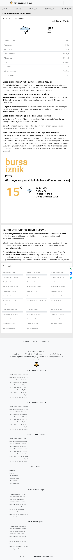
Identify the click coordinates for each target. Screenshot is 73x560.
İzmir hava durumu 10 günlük (18, 411)
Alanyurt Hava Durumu (9, 272)
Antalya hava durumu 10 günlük (19, 417)
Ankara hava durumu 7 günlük (18, 441)
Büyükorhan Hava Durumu (10, 277)
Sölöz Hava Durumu (32, 309)
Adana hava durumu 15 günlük (18, 390)
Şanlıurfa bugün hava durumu (18, 512)
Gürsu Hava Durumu (56, 282)
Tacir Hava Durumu (56, 309)
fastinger (12, 470)
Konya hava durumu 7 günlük (18, 451)
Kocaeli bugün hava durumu (18, 517)
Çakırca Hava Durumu (33, 323)
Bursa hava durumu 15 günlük (18, 382)
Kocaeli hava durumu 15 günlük (19, 397)
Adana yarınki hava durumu (18, 541)
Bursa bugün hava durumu (17, 501)
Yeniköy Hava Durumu (33, 319)
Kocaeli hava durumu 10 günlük (19, 429)
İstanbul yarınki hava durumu (18, 526)
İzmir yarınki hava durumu (17, 531)
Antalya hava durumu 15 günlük (19, 385)
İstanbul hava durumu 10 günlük (19, 406)
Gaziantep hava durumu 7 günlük (19, 459)
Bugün (5, 9)
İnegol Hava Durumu (9, 328)
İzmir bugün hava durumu (17, 499)
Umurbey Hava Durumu (57, 314)
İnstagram (45, 341)
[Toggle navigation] (60, 3)
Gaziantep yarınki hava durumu (19, 546)
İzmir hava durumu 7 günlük (18, 443)
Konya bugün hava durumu (17, 507)
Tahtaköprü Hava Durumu (10, 314)
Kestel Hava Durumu (56, 291)
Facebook (26, 341)
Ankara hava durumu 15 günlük (19, 377)
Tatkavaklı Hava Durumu (34, 314)
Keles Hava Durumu (32, 291)
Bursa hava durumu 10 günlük (18, 414)
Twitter (35, 341)
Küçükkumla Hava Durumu (58, 296)
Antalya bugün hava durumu (18, 504)
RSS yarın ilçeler (14, 483)
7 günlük (33, 9)
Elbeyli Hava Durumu (9, 282)
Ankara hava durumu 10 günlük (19, 409)
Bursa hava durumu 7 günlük (18, 446)
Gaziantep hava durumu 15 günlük (19, 395)
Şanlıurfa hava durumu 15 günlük (19, 392)
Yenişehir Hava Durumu (57, 319)
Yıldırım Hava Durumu (9, 323)
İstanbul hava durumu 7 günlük (18, 438)
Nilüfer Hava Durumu (9, 305)
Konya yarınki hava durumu (18, 538)
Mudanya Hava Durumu (10, 300)
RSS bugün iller (14, 475)
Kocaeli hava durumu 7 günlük (18, 461)
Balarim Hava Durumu (33, 272)
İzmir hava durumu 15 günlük (18, 380)
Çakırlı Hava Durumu (56, 323)
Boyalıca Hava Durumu (57, 272)
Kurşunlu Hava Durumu (33, 296)
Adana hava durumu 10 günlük (18, 422)
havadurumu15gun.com (43, 556)
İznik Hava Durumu (32, 328)
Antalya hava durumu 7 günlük (18, 448)
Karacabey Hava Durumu (58, 286)
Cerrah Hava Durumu (33, 277)
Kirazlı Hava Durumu (9, 296)
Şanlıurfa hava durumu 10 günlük (19, 424)
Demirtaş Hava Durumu (57, 277)
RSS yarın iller (13, 480)
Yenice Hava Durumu (9, 319)
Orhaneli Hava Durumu (33, 305)
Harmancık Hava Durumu (34, 286)
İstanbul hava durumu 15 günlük (19, 374)
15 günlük (66, 9)
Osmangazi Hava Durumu (10, 309)
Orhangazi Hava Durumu (58, 305)
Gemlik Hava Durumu (33, 282)
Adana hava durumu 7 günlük (18, 454)
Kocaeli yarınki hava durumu (18, 549)
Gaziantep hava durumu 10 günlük (19, 427)
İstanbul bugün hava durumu (18, 494)
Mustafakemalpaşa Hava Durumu (36, 300)
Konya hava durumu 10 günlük (18, 419)
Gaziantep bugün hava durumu (19, 514)
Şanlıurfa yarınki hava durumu (18, 544)
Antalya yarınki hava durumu (18, 536)
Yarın (18, 9)
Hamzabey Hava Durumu (10, 286)
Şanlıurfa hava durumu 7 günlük (19, 456)
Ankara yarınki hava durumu (18, 528)
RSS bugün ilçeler (15, 478)
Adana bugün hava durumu (18, 509)
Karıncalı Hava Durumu (9, 291)
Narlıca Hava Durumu (57, 300)
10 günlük (49, 9)
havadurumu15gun (21, 3)
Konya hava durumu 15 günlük (18, 387)
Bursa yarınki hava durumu (17, 533)
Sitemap (12, 473)
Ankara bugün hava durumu (18, 496)
